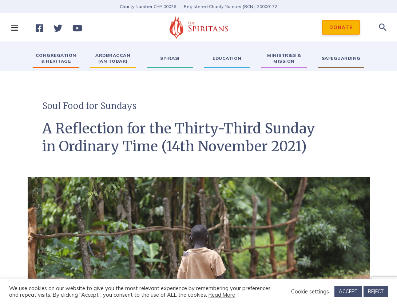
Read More (222, 294)
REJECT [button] (376, 291)
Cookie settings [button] (310, 291)
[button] (14, 27)
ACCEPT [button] (348, 291)
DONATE (341, 27)
